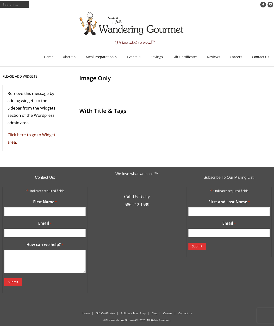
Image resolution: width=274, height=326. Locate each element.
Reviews (213, 57)
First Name (45, 202)
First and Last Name (228, 202)
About (68, 57)
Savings (157, 57)
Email (44, 223)
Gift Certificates (185, 57)
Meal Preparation (100, 57)
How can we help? (44, 245)
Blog (154, 313)
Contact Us (260, 57)
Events (132, 57)
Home (48, 57)
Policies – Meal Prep (133, 313)
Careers (236, 57)
